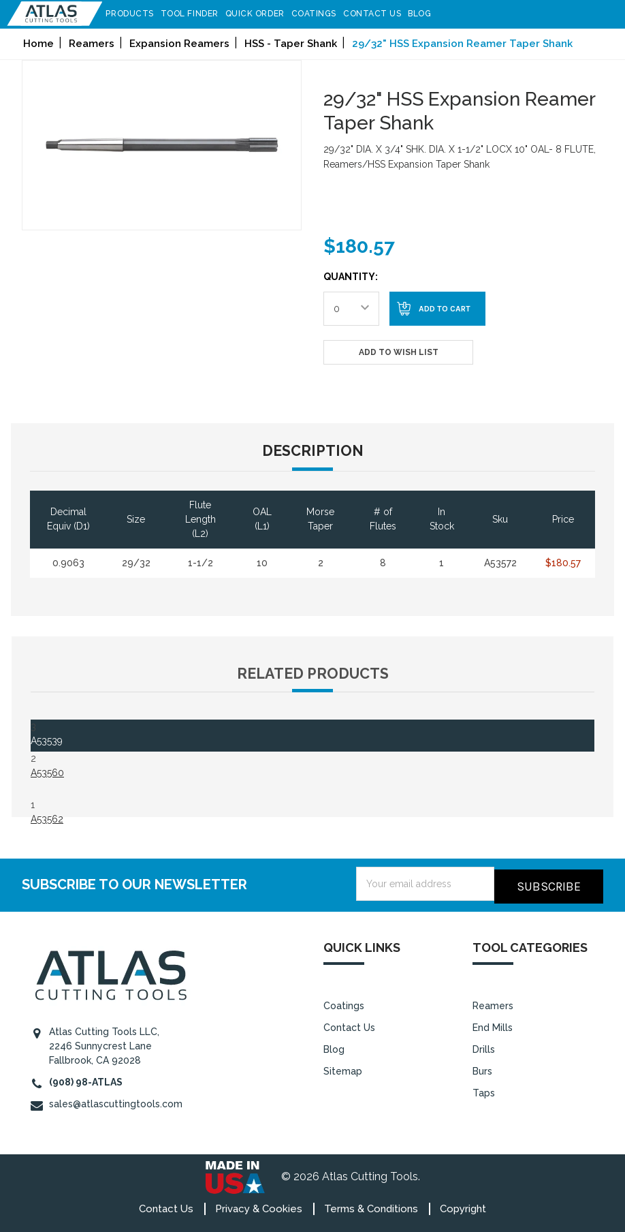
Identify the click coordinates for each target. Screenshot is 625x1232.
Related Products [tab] (313, 673)
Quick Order (261, 13)
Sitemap (342, 1068)
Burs (482, 1068)
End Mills (492, 1024)
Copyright (463, 1206)
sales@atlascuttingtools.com (115, 1101)
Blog (426, 13)
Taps (483, 1090)
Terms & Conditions (371, 1206)
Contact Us (379, 13)
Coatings (320, 13)
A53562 (47, 819)
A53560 (47, 772)
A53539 (47, 740)
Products (136, 13)
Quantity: (350, 276)
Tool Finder (196, 13)
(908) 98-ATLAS (86, 1079)
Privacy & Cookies (258, 1206)
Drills (483, 1046)
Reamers (492, 1003)
